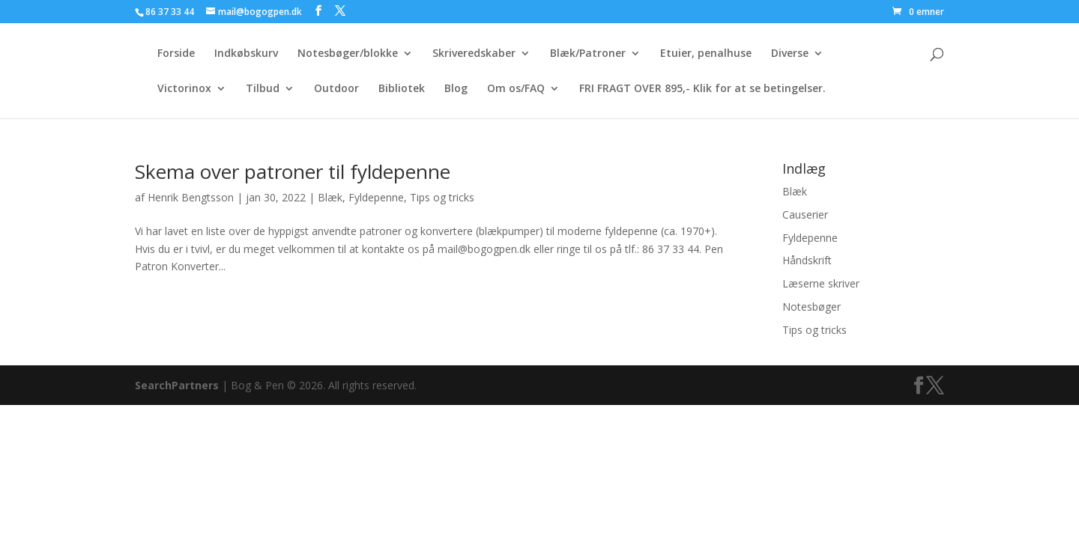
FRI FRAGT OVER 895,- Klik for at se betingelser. (702, 89)
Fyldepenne (376, 197)
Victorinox (184, 89)
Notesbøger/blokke (347, 54)
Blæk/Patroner (588, 54)
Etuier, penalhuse (706, 54)
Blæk (330, 197)
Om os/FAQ (516, 89)
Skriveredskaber (474, 54)
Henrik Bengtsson (191, 197)
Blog (456, 89)
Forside (176, 54)
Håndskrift (807, 260)
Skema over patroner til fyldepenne (292, 171)
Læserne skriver (820, 283)
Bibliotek (401, 89)
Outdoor (336, 89)
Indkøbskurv (246, 54)
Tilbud (262, 89)
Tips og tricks (442, 197)
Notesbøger (811, 306)
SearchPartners (178, 385)
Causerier (805, 214)
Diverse (790, 54)
